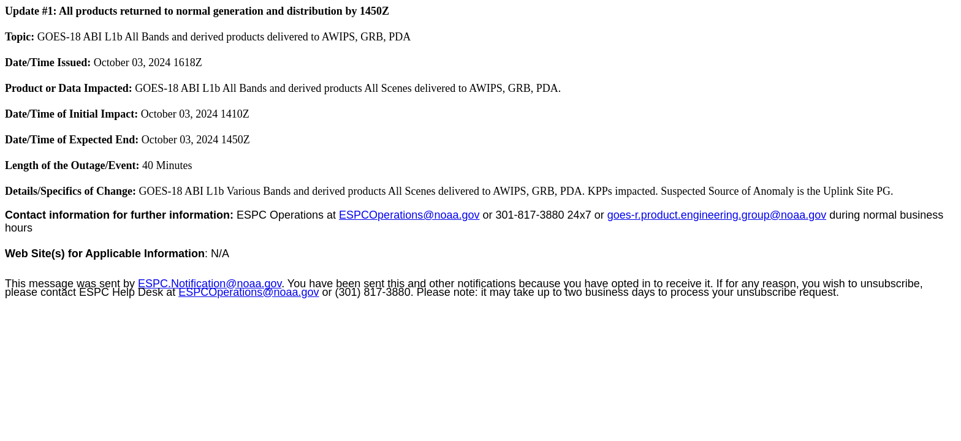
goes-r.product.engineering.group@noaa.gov (717, 215)
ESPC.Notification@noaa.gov (209, 283)
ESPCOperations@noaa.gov (409, 215)
